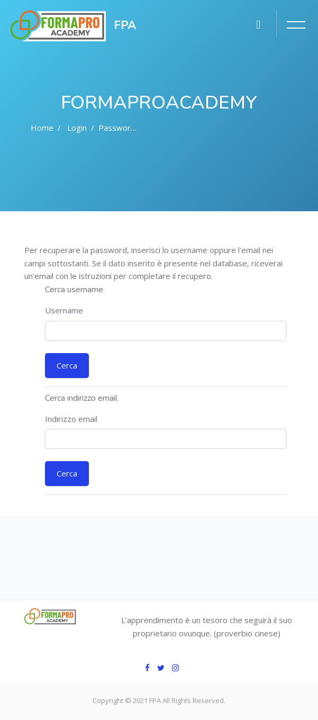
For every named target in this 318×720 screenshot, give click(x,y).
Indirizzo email (71, 418)
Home (42, 127)
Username (64, 310)
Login (77, 127)
